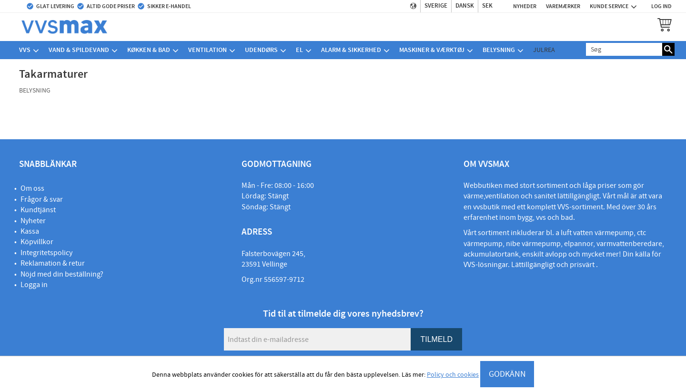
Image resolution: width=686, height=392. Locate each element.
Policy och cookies (453, 375)
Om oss (32, 188)
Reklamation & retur (52, 263)
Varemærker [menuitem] (563, 6)
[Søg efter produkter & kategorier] (624, 49)
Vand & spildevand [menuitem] (79, 49)
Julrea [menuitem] (544, 49)
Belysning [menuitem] (499, 49)
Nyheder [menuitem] (524, 6)
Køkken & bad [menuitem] (148, 49)
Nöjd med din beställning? (61, 274)
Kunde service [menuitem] (609, 6)
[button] (664, 24)
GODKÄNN (507, 374)
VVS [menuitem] (24, 49)
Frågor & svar (41, 199)
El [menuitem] (299, 49)
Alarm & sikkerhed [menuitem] (351, 49)
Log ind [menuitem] (661, 6)
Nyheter (33, 221)
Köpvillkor (36, 242)
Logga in (34, 284)
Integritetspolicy (46, 253)
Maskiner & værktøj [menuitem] (431, 49)
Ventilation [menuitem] (207, 49)
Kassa (29, 231)
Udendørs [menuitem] (261, 49)
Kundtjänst (38, 210)
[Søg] (668, 49)
